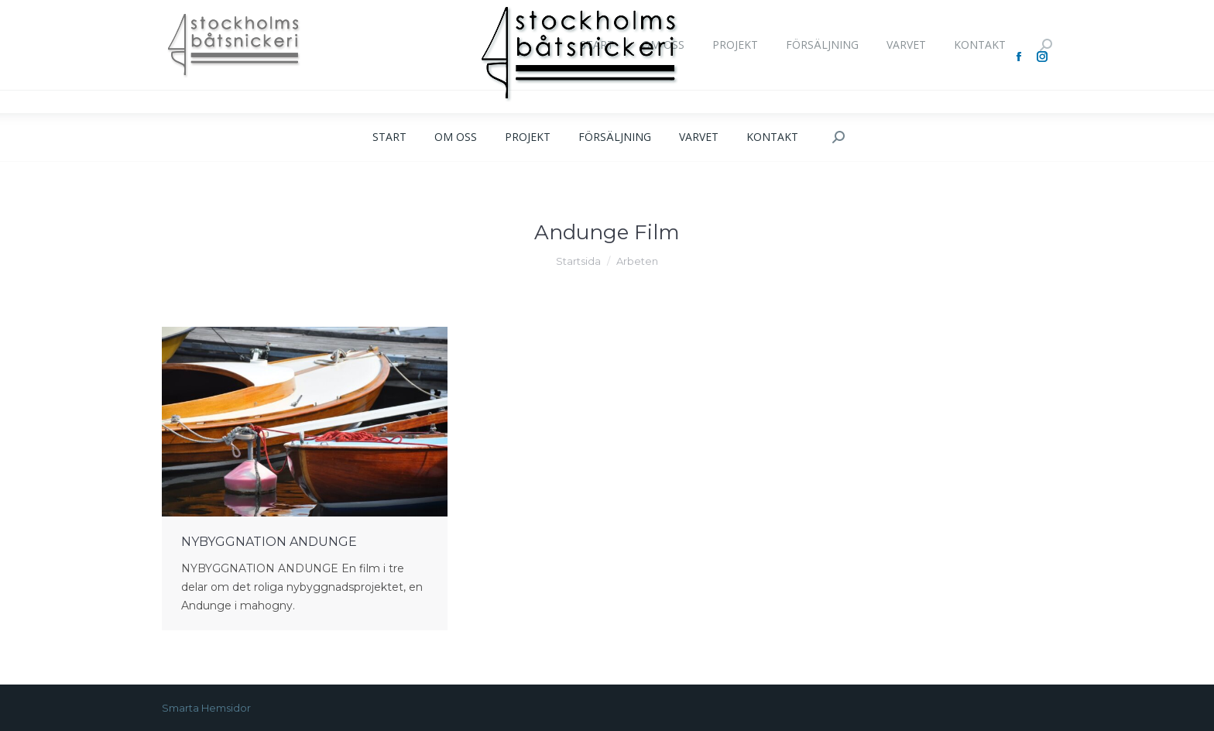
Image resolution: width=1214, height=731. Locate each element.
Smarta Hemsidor (206, 708)
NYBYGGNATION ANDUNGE (269, 541)
